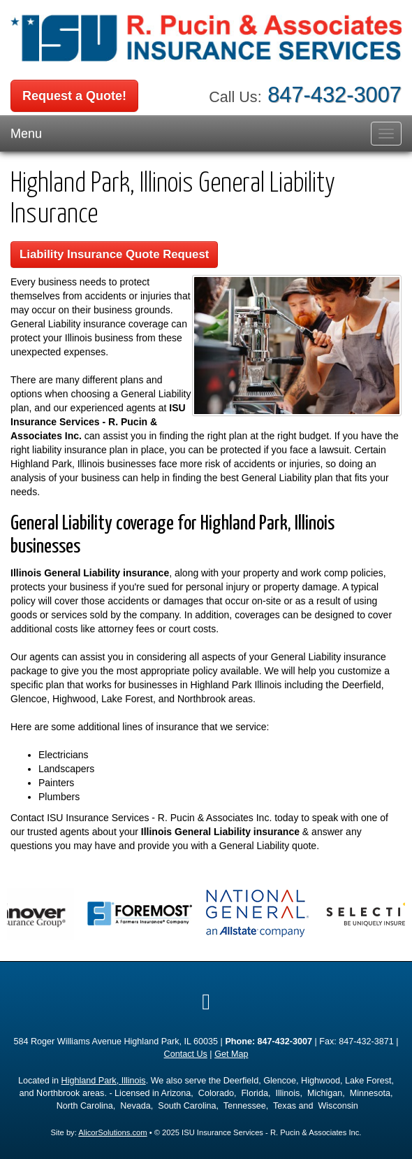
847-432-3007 (334, 95)
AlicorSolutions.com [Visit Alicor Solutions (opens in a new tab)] (112, 1132)
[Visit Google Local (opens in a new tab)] (206, 1001)
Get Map (231, 1054)
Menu (26, 134)
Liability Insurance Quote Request (114, 254)
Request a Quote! (74, 96)
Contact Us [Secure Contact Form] (185, 1054)
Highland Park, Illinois (103, 1081)
